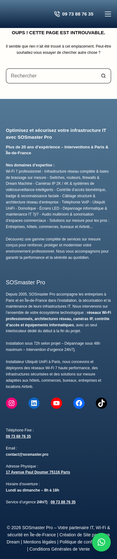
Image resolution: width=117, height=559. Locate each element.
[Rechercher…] (51, 75)
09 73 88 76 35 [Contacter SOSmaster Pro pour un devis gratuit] (74, 14)
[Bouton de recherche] (103, 75)
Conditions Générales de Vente (59, 549)
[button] (101, 542)
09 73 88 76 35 (18, 436)
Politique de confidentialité (85, 541)
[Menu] (108, 14)
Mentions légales (39, 541)
